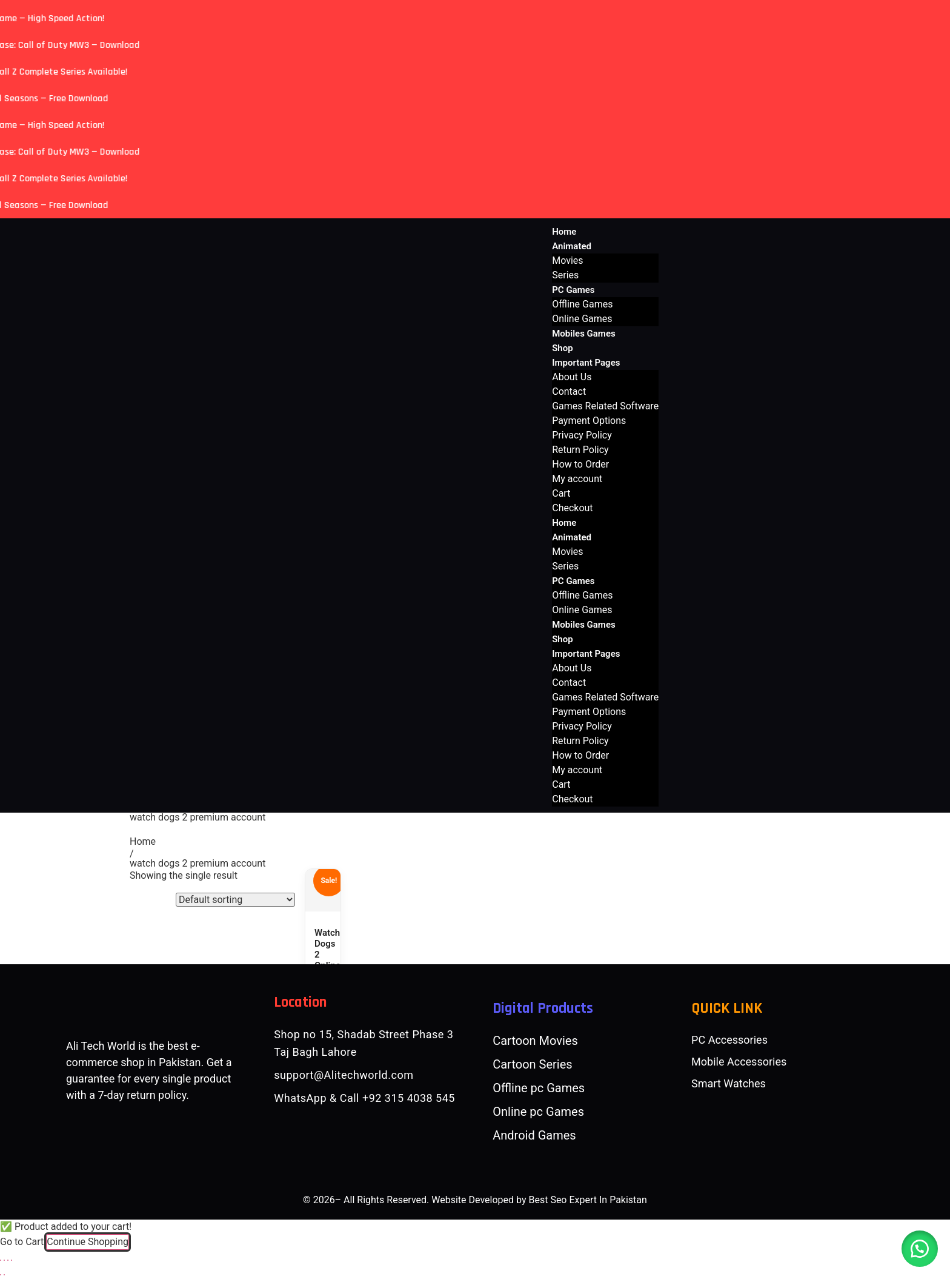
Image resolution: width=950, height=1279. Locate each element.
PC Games (573, 289)
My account (577, 479)
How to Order (580, 464)
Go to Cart (22, 1241)
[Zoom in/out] (0, 1260)
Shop (562, 348)
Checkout (572, 508)
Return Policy (580, 449)
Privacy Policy (582, 435)
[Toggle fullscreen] (4, 1260)
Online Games (582, 318)
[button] (920, 1248)
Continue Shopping (87, 1241)
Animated (571, 246)
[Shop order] (235, 900)
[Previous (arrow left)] (0, 1274)
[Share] (7, 1260)
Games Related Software (605, 406)
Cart (561, 493)
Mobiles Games (583, 333)
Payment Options (589, 420)
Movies (567, 260)
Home (564, 231)
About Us (571, 377)
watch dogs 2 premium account (197, 863)
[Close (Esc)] (11, 1260)
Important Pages (586, 362)
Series (565, 275)
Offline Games (582, 304)
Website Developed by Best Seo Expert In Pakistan (539, 1200)
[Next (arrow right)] (4, 1274)
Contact (569, 391)
